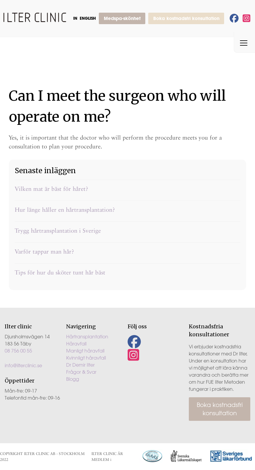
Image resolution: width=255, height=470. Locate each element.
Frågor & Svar (81, 372)
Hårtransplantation (87, 337)
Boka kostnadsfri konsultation (186, 18)
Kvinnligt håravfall (86, 358)
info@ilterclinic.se (23, 365)
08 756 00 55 (18, 351)
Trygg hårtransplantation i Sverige (58, 230)
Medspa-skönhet (122, 18)
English (88, 18)
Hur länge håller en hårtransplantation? (65, 209)
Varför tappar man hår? (44, 251)
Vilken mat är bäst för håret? (51, 188)
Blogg (72, 379)
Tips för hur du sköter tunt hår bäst (60, 272)
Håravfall (76, 344)
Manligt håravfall (85, 351)
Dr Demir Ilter (80, 365)
